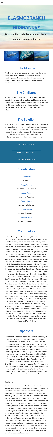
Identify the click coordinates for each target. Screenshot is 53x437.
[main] (26, 27)
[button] (2, 2)
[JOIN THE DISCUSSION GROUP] (26, 152)
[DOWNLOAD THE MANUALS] (26, 145)
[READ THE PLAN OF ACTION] (26, 160)
